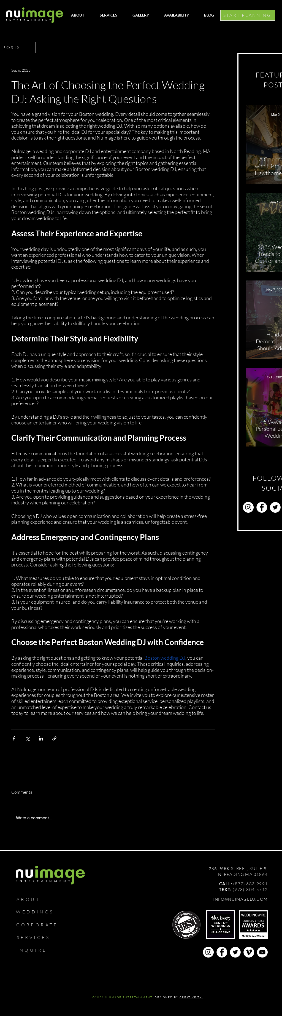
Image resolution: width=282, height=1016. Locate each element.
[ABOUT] (31, 899)
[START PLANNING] (247, 15)
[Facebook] (261, 507)
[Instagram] (248, 507)
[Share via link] (54, 738)
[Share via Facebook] (14, 738)
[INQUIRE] (34, 950)
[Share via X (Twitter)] (27, 738)
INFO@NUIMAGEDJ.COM (240, 899)
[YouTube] (262, 952)
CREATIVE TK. (191, 997)
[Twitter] (275, 507)
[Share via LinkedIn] (41, 738)
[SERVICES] (36, 937)
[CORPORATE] (40, 924)
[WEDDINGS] (37, 911)
